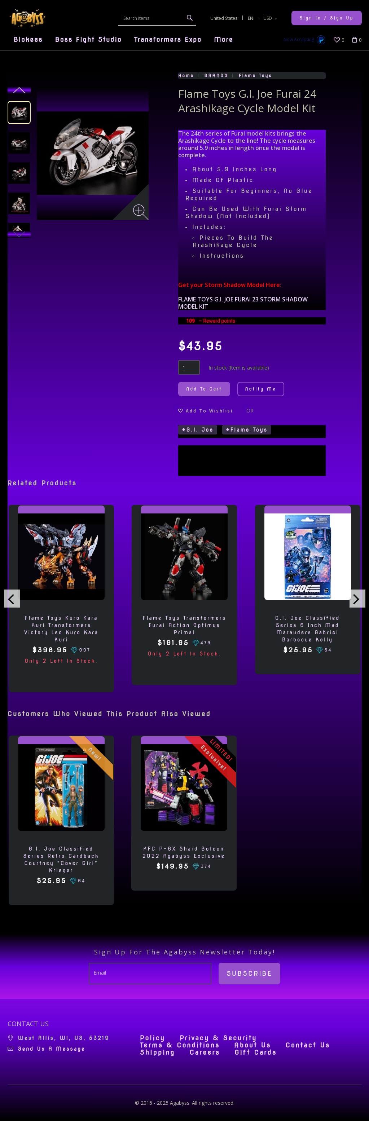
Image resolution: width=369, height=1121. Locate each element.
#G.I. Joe (198, 430)
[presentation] (12, 599)
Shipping (157, 1052)
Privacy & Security (218, 1038)
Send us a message (51, 1049)
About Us (252, 1045)
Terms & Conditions (180, 1045)
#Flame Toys (247, 430)
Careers (204, 1052)
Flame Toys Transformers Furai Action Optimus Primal (184, 625)
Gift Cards (255, 1052)
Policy (152, 1038)
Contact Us (307, 1045)
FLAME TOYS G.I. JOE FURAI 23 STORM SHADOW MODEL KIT (243, 302)
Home (186, 75)
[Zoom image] (141, 212)
